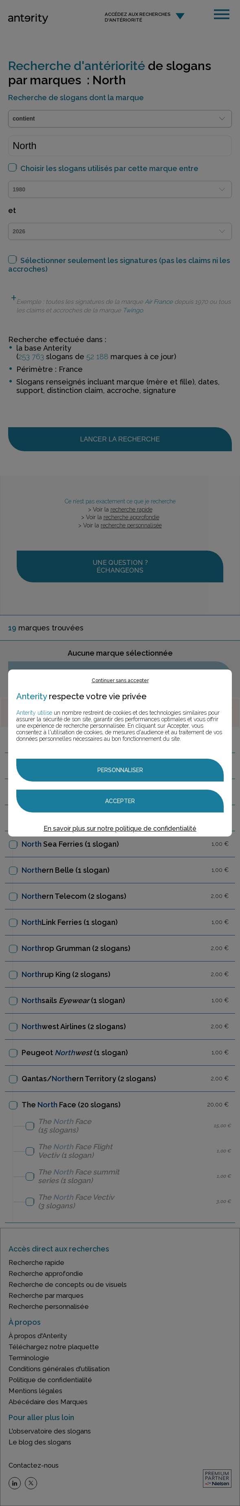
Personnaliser (120, 770)
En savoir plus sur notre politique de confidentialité (120, 828)
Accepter (120, 801)
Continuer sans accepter (120, 680)
